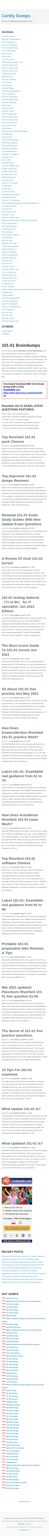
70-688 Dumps (7, 295)
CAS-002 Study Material (11, 39)
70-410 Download (8, 51)
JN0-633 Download (9, 258)
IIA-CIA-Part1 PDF (9, 212)
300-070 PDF (7, 264)
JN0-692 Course (8, 318)
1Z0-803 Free (7, 261)
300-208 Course (8, 163)
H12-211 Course (8, 59)
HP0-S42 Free (7, 312)
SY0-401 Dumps (8, 36)
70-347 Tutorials (8, 287)
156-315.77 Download (10, 154)
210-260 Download (9, 206)
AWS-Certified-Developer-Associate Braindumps (20, 203)
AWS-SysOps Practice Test (12, 62)
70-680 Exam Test (9, 74)
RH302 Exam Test (9, 177)
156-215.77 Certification (11, 200)
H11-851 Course (8, 266)
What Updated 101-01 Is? (22, 1143)
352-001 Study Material (11, 194)
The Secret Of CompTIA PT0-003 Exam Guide (19, 1276)
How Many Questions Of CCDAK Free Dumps (19, 1271)
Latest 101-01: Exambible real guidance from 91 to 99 (22, 904)
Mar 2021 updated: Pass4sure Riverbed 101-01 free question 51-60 (22, 991)
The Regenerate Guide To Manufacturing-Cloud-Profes (23, 1265)
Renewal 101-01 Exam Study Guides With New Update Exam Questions (22, 519)
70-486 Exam (7, 128)
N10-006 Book (7, 134)
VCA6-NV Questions (10, 301)
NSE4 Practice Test (9, 114)
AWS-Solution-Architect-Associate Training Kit (19, 220)
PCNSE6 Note (7, 292)
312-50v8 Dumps (8, 192)
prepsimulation (7, 331)
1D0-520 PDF (7, 315)
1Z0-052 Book (7, 238)
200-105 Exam (7, 232)
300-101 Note (7, 137)
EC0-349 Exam (8, 180)
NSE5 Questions (8, 249)
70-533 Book (7, 186)
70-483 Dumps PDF (9, 171)
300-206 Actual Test (9, 174)
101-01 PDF (6, 160)
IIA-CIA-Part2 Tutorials (10, 235)
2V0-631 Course (8, 215)
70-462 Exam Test (9, 125)
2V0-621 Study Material (11, 91)
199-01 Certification (9, 252)
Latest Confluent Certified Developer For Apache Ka (22, 1268)
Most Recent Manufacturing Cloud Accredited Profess (22, 1262)
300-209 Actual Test (9, 226)
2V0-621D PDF (8, 108)
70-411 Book (7, 82)
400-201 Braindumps (10, 255)
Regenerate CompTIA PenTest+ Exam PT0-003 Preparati (24, 1273)
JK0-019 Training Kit (9, 65)
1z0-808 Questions (9, 197)
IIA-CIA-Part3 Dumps (10, 140)
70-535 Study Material (10, 246)
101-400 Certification (10, 148)
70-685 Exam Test (9, 229)
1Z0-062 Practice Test (10, 269)
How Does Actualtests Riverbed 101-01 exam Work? (20, 819)
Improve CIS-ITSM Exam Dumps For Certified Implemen (23, 1256)
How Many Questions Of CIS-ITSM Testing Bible (20, 1259)
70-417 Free (6, 105)
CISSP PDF (6, 56)
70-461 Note (6, 189)
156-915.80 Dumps (9, 243)
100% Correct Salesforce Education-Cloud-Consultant (22, 1279)
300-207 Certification (10, 304)
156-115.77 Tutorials (10, 183)
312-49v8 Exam (8, 284)
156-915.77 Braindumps (11, 307)
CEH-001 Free (7, 157)
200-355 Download (9, 102)
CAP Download (7, 310)
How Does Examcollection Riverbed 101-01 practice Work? (22, 732)
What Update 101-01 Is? (21, 1109)
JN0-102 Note (7, 241)
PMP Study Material (9, 143)
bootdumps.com (24, 1530)
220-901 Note (7, 85)
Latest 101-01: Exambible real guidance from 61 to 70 (22, 776)
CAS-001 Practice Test (10, 166)
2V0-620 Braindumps (10, 100)
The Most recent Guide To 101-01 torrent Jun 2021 (20, 650)
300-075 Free (7, 54)
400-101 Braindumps (10, 48)
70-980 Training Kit (9, 169)
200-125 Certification (10, 45)
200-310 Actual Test (9, 123)
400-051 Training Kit (9, 117)
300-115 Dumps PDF (10, 120)
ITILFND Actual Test (9, 71)
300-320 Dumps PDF (10, 68)
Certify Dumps (16, 15)
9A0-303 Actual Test (9, 278)
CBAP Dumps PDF (9, 275)
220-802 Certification (10, 97)
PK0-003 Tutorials (8, 79)
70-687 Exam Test (9, 281)
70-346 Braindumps (9, 151)
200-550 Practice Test (10, 321)
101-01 (6, 446)
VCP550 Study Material (11, 298)
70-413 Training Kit (9, 272)
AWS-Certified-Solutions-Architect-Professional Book (22, 289)
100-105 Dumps (8, 88)
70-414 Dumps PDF (9, 223)
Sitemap (21, 1524)
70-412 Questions (8, 94)
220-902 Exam (7, 77)
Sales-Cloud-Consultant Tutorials (14, 131)
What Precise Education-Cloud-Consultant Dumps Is (22, 1282)
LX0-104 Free (7, 209)
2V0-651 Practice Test (10, 217)
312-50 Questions (8, 42)
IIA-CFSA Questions (9, 146)
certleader (5, 334)
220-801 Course (8, 111)
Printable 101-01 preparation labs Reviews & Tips (23, 948)
